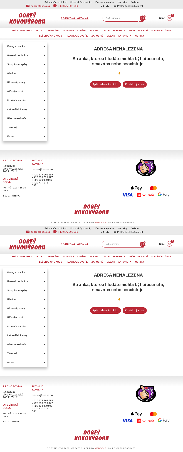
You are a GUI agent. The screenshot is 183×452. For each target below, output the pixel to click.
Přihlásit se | (122, 6)
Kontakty (122, 2)
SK (107, 6)
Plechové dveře (77, 36)
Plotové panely (114, 30)
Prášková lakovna (75, 18)
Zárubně (97, 36)
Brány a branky (22, 30)
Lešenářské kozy (50, 36)
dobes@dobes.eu (40, 6)
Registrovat (136, 6)
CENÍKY (139, 36)
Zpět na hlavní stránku (105, 84)
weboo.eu (101, 222)
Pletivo (95, 30)
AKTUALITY (125, 36)
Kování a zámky (161, 30)
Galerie (135, 2)
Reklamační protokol (55, 2)
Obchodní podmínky (81, 2)
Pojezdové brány (48, 30)
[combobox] (120, 18)
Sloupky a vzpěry (74, 30)
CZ (102, 6)
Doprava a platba (104, 2)
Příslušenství (138, 30)
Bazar (111, 36)
